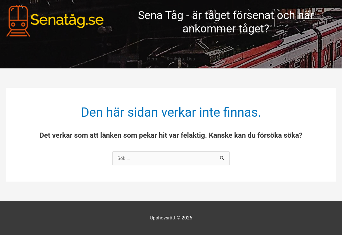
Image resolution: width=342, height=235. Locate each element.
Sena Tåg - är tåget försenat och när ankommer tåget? (226, 22)
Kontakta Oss (181, 59)
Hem (152, 59)
